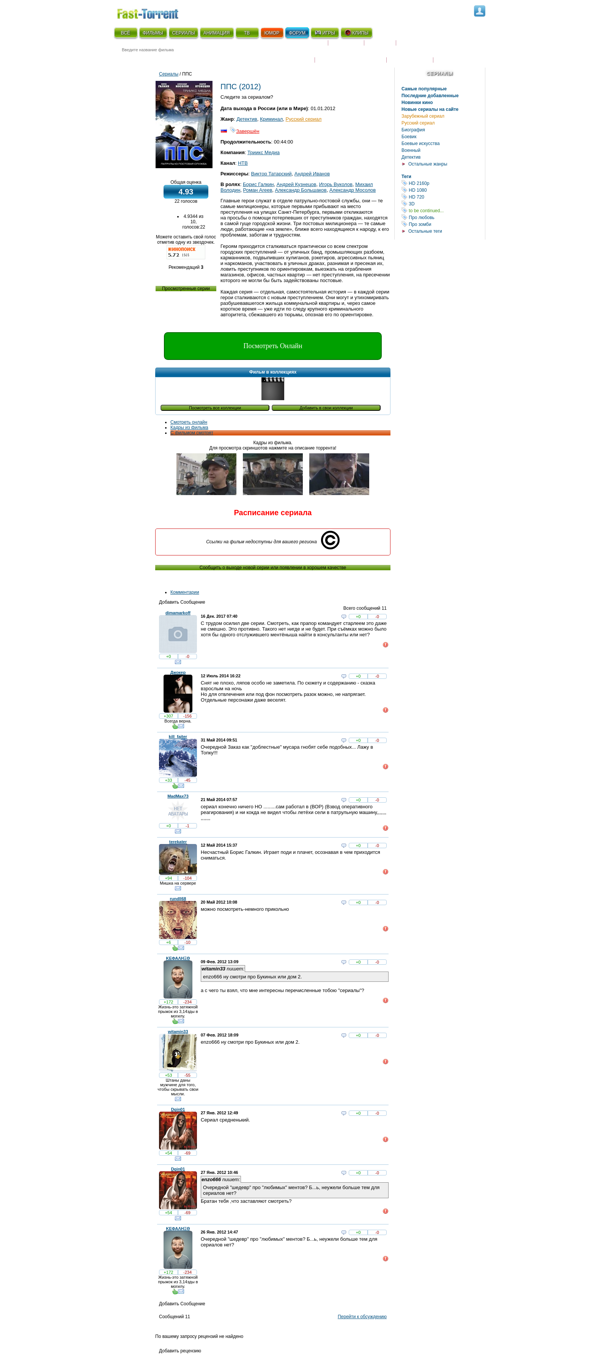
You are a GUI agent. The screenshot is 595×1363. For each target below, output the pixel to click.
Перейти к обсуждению (362, 1316)
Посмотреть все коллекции (215, 407)
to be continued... (443, 210)
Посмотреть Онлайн (272, 346)
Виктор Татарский (271, 174)
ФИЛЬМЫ (153, 33)
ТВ (247, 33)
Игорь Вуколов (336, 184)
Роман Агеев (257, 190)
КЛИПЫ (356, 32)
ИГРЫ (324, 32)
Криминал (271, 119)
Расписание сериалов (428, 46)
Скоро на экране (301, 46)
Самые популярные (424, 88)
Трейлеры (449, 55)
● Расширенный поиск (219, 59)
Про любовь (443, 217)
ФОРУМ (297, 33)
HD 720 (443, 197)
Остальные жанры (427, 164)
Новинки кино (417, 102)
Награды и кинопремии (350, 55)
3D (443, 204)
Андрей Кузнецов (296, 184)
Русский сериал (418, 123)
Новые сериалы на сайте (429, 109)
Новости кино (292, 55)
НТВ (243, 163)
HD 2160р (443, 183)
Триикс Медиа (263, 152)
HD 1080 (443, 190)
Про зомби (443, 224)
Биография (413, 130)
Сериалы (440, 73)
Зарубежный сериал (422, 116)
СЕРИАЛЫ (183, 33)
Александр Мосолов (352, 190)
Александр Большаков (301, 190)
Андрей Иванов (312, 174)
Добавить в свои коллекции (326, 407)
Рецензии (380, 46)
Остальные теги (425, 231)
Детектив (410, 157)
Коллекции (346, 46)
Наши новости (409, 55)
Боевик (409, 136)
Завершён (244, 131)
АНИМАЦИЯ (216, 33)
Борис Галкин (258, 184)
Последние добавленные (430, 95)
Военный (410, 150)
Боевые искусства (420, 143)
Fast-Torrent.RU (155, 12)
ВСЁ (125, 33)
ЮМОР (271, 33)
